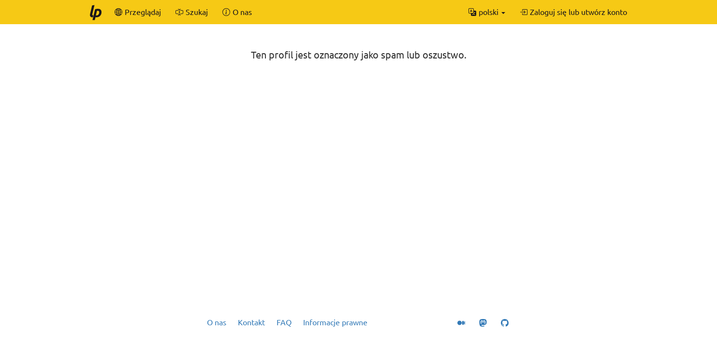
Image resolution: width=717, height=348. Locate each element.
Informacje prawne (335, 322)
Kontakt (251, 322)
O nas (216, 322)
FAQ (284, 322)
